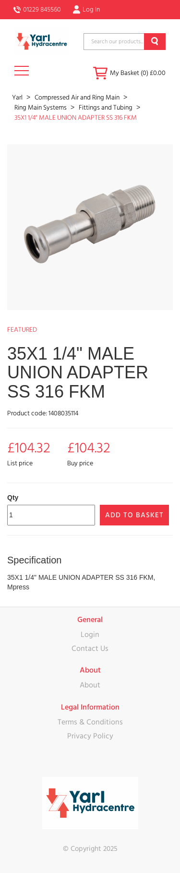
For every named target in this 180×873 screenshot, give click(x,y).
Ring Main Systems (41, 107)
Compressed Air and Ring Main (78, 97)
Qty (12, 497)
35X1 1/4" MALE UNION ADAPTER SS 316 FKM (75, 117)
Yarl (18, 97)
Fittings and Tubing (106, 107)
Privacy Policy (90, 736)
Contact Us (90, 648)
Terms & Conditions (90, 722)
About (90, 685)
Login (90, 634)
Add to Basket (134, 515)
